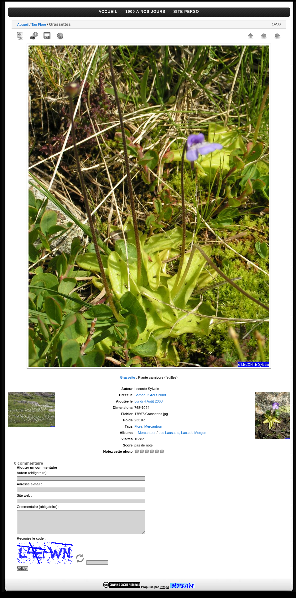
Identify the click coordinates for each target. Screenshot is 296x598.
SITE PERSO (186, 11)
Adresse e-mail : (29, 484)
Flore (42, 24)
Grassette (127, 377)
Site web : (24, 495)
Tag (34, 24)
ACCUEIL (107, 11)
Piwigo (164, 591)
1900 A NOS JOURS (145, 11)
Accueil (23, 24)
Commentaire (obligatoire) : (38, 507)
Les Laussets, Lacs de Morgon (182, 433)
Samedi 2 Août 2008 (150, 395)
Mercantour (153, 426)
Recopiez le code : (31, 543)
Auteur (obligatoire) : (33, 473)
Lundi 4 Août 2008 (148, 401)
